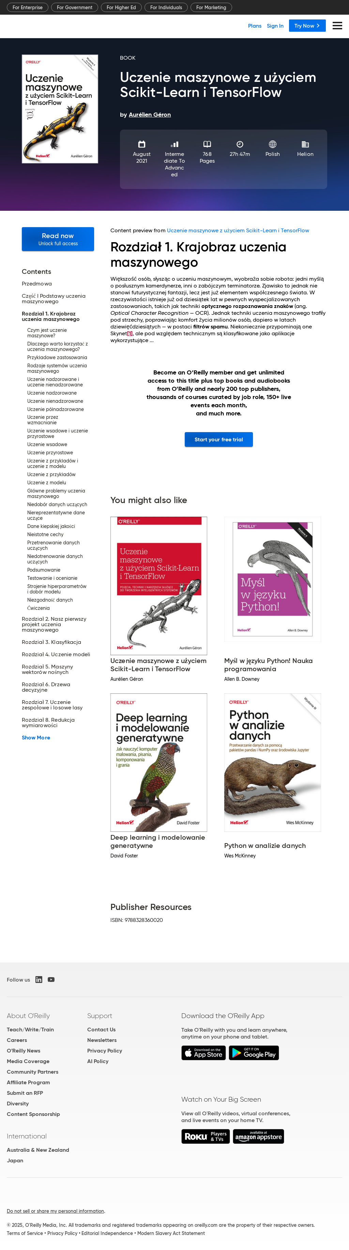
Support (99, 1016)
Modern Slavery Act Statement (171, 1233)
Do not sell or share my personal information (55, 1211)
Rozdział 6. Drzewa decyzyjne (46, 687)
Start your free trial (219, 439)
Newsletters (102, 1040)
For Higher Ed (121, 7)
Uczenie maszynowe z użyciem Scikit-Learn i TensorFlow (238, 230)
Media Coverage (28, 1061)
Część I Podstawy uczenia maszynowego (54, 298)
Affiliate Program (28, 1082)
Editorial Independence (107, 1233)
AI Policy (97, 1061)
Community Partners (32, 1071)
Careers (17, 1040)
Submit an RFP (25, 1093)
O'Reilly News (23, 1050)
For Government (74, 7)
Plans (254, 25)
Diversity (18, 1103)
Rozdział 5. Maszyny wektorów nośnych (47, 669)
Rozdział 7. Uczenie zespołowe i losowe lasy (52, 705)
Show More (36, 737)
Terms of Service (25, 1233)
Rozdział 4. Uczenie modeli (56, 654)
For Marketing (211, 7)
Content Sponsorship (33, 1114)
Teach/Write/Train (30, 1029)
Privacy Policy (104, 1050)
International (27, 1136)
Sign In (275, 25)
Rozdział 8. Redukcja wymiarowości (48, 722)
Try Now (307, 25)
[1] (130, 333)
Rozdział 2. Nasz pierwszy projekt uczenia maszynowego (54, 624)
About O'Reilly (28, 1016)
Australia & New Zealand (38, 1149)
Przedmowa (37, 283)
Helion (305, 154)
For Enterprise (28, 7)
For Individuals (166, 7)
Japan (15, 1160)
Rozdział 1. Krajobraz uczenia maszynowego (51, 316)
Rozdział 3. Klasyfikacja (51, 642)
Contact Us (101, 1029)
